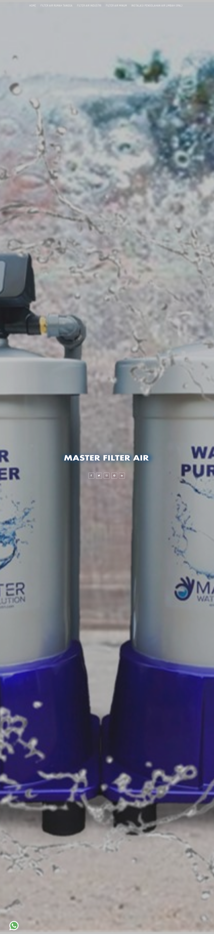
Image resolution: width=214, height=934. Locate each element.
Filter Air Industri (89, 5)
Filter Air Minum (116, 5)
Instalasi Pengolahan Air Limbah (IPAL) (157, 5)
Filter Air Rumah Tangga (57, 5)
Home (32, 5)
